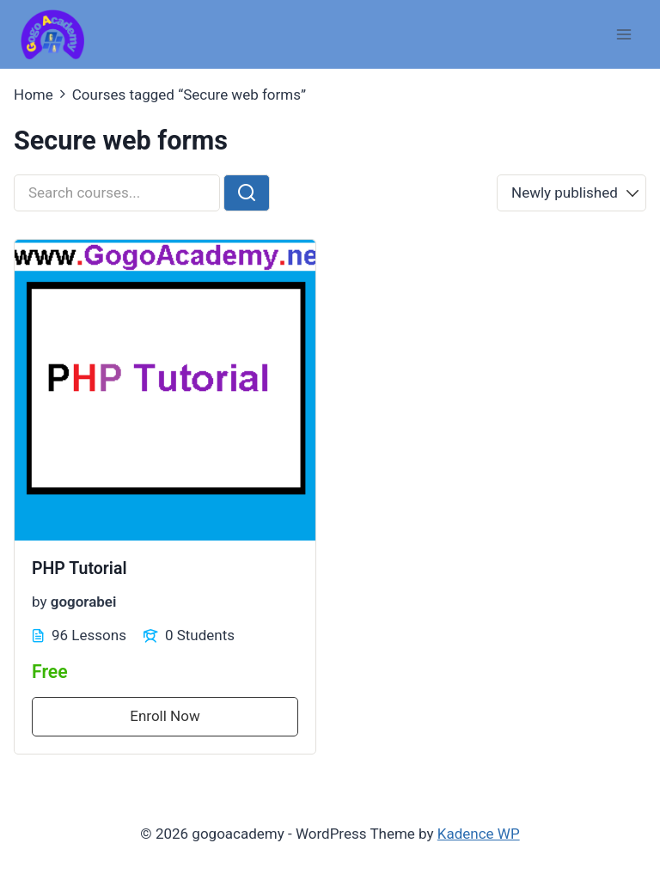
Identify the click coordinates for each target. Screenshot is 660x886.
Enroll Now (164, 715)
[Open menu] (623, 34)
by (39, 601)
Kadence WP (478, 833)
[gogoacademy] (52, 34)
